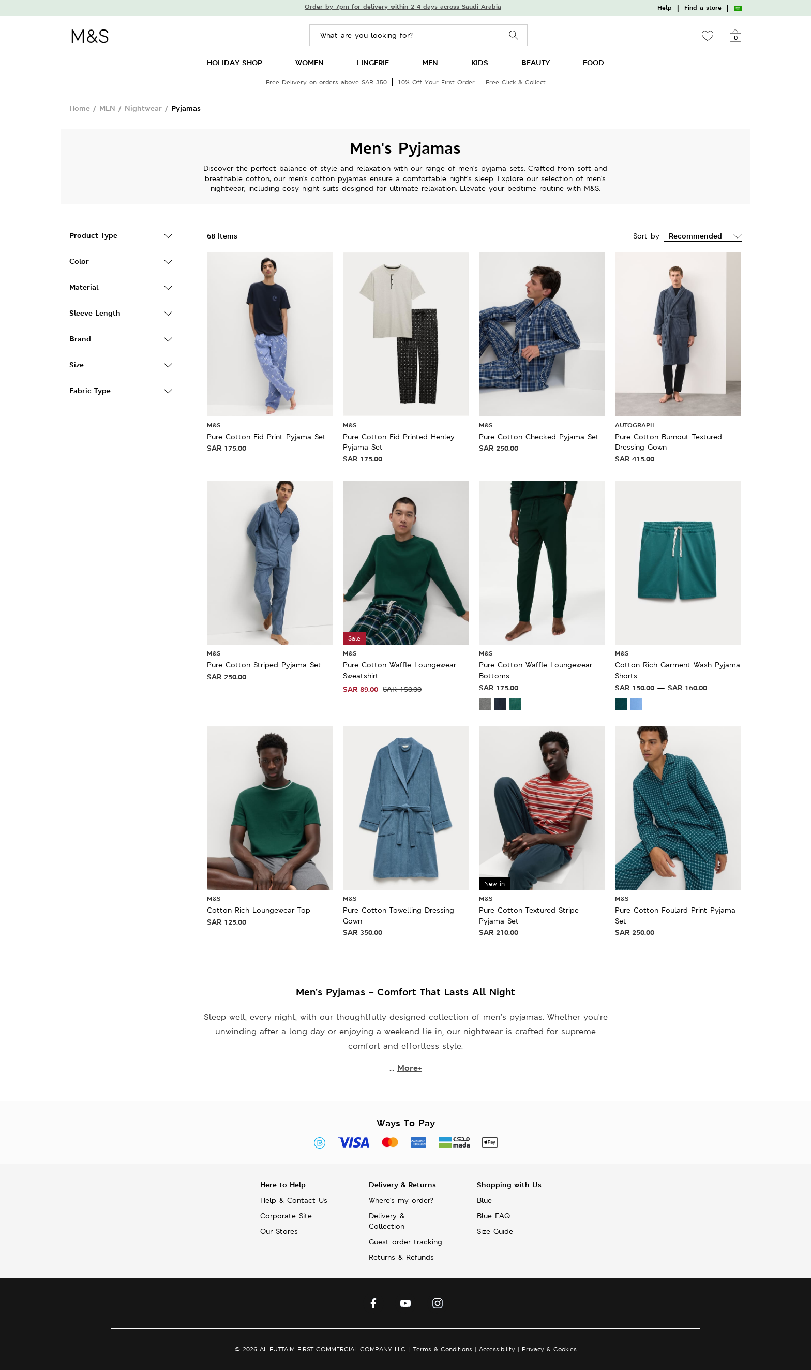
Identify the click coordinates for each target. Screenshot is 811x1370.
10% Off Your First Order (436, 82)
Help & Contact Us (293, 1200)
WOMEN (309, 62)
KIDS (479, 62)
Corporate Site (286, 1215)
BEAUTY (535, 62)
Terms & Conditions (442, 1349)
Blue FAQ (493, 1215)
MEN (430, 62)
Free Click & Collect (516, 82)
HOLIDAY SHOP (234, 62)
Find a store (703, 8)
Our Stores (279, 1231)
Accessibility (497, 1349)
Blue (484, 1200)
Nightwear (143, 108)
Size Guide (495, 1231)
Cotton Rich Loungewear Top (258, 910)
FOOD (593, 62)
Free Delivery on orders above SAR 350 (326, 82)
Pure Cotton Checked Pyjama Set (539, 436)
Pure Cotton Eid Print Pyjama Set (266, 436)
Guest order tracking (405, 1241)
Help (664, 8)
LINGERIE (373, 62)
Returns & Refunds (401, 1257)
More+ (409, 1068)
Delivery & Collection (386, 1221)
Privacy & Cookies (549, 1349)
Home (79, 108)
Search (513, 35)
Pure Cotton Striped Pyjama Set (264, 664)
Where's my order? (401, 1200)
